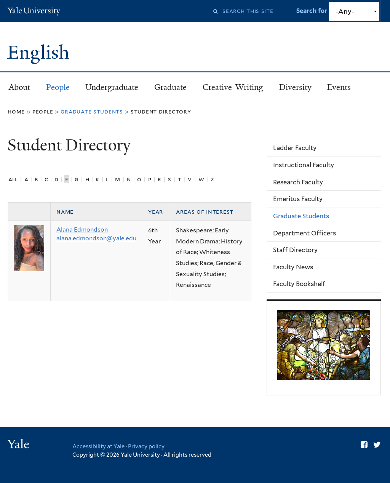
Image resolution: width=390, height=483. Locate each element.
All (13, 179)
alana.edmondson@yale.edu (96, 238)
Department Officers (304, 233)
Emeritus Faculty (298, 199)
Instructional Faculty (303, 165)
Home (16, 111)
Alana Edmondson (82, 229)
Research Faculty (298, 182)
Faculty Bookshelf (299, 284)
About (19, 87)
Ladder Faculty (294, 148)
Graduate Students (301, 216)
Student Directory (161, 111)
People (58, 87)
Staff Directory (295, 250)
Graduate (170, 87)
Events (339, 87)
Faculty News (293, 267)
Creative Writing (233, 87)
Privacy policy (146, 446)
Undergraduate (111, 87)
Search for (312, 10)
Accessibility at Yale (98, 446)
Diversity (295, 87)
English (40, 52)
